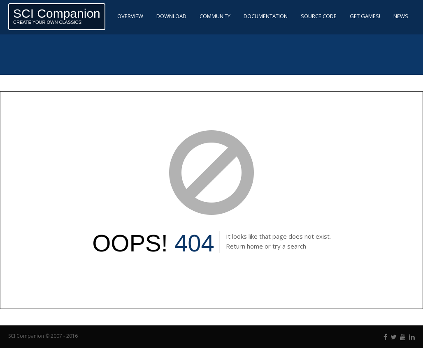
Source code (319, 16)
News (400, 16)
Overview (130, 16)
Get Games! (365, 16)
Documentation (266, 16)
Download (171, 16)
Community (215, 16)
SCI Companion (56, 13)
